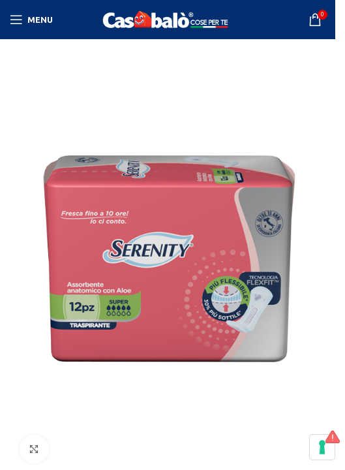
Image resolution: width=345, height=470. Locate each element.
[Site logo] (167, 19)
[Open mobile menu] (31, 20)
